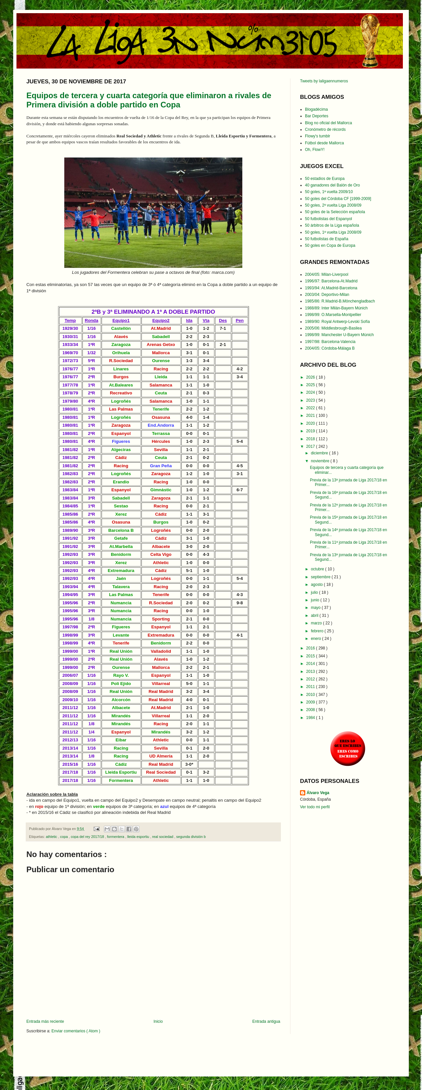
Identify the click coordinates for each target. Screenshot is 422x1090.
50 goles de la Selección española (335, 212)
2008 (311, 709)
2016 (311, 648)
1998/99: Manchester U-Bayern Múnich (339, 334)
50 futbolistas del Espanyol (328, 218)
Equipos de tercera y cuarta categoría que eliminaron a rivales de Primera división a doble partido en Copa (148, 100)
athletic (52, 837)
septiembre (321, 577)
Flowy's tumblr (317, 136)
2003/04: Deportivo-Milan (327, 294)
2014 (311, 663)
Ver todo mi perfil (315, 807)
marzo (317, 623)
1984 (311, 717)
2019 (311, 431)
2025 (311, 385)
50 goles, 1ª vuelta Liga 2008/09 (333, 232)
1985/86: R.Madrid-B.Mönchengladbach (340, 301)
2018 (311, 439)
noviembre (320, 461)
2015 (311, 656)
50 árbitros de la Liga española (332, 225)
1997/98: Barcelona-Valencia (330, 341)
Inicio (158, 1021)
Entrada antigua (266, 1021)
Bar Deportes (316, 116)
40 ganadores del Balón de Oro (332, 185)
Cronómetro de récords (325, 129)
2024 (311, 392)
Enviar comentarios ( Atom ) (75, 1031)
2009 (311, 702)
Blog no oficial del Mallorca (328, 123)
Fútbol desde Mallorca (324, 143)
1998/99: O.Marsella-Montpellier (333, 314)
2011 (311, 686)
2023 (311, 400)
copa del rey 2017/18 (88, 837)
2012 (311, 679)
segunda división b (191, 837)
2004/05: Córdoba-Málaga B (330, 348)
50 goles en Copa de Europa (330, 245)
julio (315, 592)
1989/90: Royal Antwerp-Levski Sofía (337, 321)
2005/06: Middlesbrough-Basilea (333, 328)
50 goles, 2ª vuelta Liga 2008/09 (333, 205)
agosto (317, 584)
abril (315, 615)
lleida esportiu (138, 837)
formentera (116, 837)
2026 (311, 377)
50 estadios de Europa (325, 178)
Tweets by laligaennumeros (324, 81)
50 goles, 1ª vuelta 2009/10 (329, 191)
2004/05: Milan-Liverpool (326, 274)
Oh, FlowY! (314, 149)
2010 (311, 694)
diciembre (320, 453)
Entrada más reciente (45, 1021)
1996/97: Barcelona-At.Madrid (331, 281)
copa (64, 837)
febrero (317, 631)
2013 (311, 671)
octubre (318, 569)
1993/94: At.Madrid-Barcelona (331, 288)
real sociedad (163, 837)
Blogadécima (316, 109)
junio (315, 600)
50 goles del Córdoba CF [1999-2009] (338, 198)
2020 (311, 423)
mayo (316, 607)
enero (316, 638)
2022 (311, 408)
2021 (311, 415)
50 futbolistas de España (326, 239)
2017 (311, 446)
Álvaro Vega (318, 792)
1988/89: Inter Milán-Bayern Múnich (336, 308)
